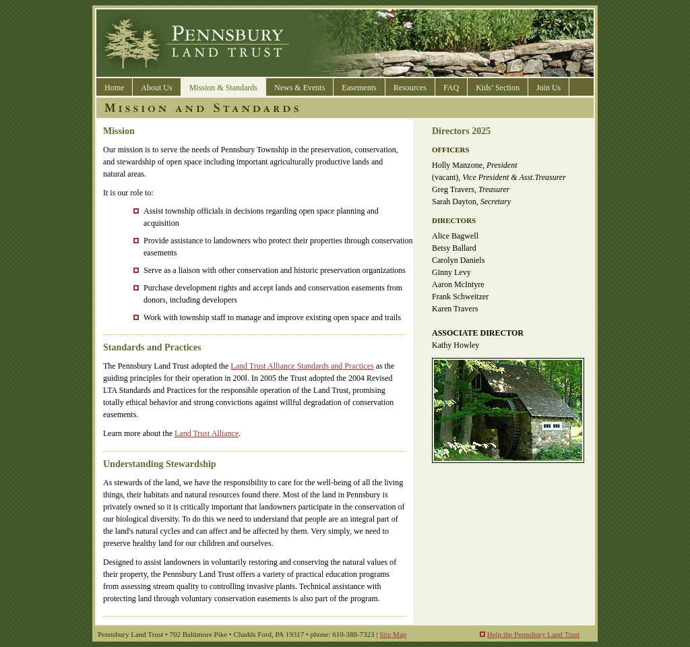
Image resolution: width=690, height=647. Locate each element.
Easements (359, 87)
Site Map (392, 634)
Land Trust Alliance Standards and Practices (301, 366)
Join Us (548, 87)
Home (114, 87)
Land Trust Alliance (207, 433)
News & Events (299, 87)
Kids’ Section (498, 87)
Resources (410, 87)
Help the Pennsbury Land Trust (533, 634)
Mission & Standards (223, 87)
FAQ (451, 87)
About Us (156, 87)
